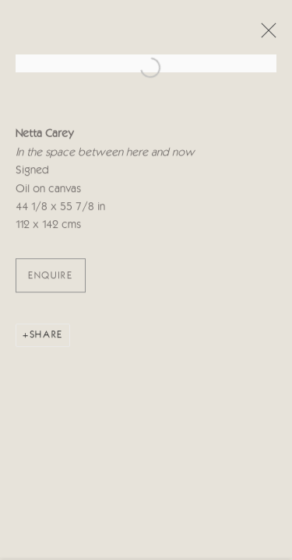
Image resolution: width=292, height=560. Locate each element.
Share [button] (46, 336)
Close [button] (264, 35)
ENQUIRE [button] (50, 277)
